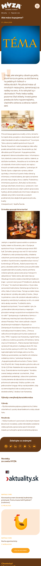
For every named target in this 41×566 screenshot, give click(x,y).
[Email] (34, 446)
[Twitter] (10, 446)
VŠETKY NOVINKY (20, 550)
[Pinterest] (20, 446)
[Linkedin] (15, 446)
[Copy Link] (29, 446)
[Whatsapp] (25, 446)
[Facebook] (6, 446)
